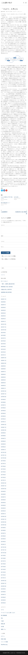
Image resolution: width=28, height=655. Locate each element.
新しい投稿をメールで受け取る (9, 259)
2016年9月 (3, 491)
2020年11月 (3, 360)
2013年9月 (3, 527)
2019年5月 (3, 410)
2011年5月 (3, 566)
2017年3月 (3, 474)
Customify (23, 652)
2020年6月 (3, 374)
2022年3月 (3, 315)
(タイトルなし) (4, 281)
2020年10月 (3, 363)
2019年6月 (3, 407)
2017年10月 (3, 458)
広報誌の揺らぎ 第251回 (6, 289)
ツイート (3, 274)
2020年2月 (3, 385)
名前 (2, 235)
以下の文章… (16, 197)
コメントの (4, 641)
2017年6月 (3, 466)
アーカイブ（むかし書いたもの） (8, 612)
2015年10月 (3, 522)
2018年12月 (3, 424)
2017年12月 (3, 452)
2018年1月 (3, 449)
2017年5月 (3, 469)
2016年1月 (3, 513)
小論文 (2, 621)
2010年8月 (3, 591)
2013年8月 (3, 530)
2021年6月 (3, 341)
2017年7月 (3, 463)
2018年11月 (3, 427)
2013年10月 (3, 524)
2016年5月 (3, 502)
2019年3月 (3, 416)
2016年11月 (3, 485)
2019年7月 (3, 405)
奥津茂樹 (3, 11)
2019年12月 (3, 391)
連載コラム (3, 629)
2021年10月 (3, 329)
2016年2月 (3, 511)
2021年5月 (3, 343)
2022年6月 (3, 307)
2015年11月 (3, 519)
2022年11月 (3, 299)
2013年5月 (3, 538)
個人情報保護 (4, 615)
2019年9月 (3, 399)
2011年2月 (3, 575)
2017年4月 (3, 471)
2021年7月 (3, 338)
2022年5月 (3, 310)
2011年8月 (3, 558)
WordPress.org (4, 644)
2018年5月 (3, 444)
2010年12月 (3, 580)
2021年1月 (3, 355)
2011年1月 (3, 577)
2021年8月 (3, 335)
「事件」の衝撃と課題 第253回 (7, 283)
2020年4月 (3, 380)
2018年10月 (3, 430)
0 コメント (20, 11)
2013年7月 (3, 533)
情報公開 (3, 623)
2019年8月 (3, 402)
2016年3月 (3, 508)
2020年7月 (3, 371)
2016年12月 (3, 483)
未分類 (2, 626)
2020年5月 (3, 377)
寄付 (2, 618)
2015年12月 (3, 516)
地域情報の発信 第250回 (6, 292)
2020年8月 (3, 368)
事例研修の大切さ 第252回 (7, 286)
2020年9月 (3, 366)
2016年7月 (3, 497)
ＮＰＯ (15, 11)
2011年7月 (3, 561)
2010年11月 (3, 583)
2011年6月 (3, 563)
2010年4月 (3, 602)
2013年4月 (3, 541)
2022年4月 (3, 313)
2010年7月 (3, 594)
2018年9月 (3, 432)
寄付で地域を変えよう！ (5, 202)
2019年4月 (3, 413)
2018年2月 (3, 446)
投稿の (3, 639)
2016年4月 (3, 505)
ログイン (3, 636)
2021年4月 (3, 346)
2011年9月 (3, 555)
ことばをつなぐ (6, 3)
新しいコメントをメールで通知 (9, 256)
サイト (2, 246)
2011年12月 (3, 547)
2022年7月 (3, 304)
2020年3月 (3, 382)
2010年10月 (3, 586)
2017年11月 (3, 455)
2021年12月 (3, 324)
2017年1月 (3, 480)
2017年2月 (3, 477)
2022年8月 (3, 302)
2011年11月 (3, 550)
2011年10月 (3, 552)
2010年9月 (3, 589)
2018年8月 (3, 435)
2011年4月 (3, 569)
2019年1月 (3, 421)
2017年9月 (3, 460)
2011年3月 (3, 572)
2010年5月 (3, 600)
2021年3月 (3, 349)
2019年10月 (3, 396)
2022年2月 (3, 318)
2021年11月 (3, 327)
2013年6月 (3, 536)
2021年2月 (3, 352)
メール (2, 241)
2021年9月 (3, 332)
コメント (2, 225)
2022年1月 (3, 321)
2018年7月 (3, 438)
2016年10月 (3, 488)
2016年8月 (3, 494)
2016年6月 (3, 499)
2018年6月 (3, 441)
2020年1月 (3, 388)
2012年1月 (3, 544)
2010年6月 (3, 597)
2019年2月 (3, 419)
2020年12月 (3, 357)
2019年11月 (3, 393)
